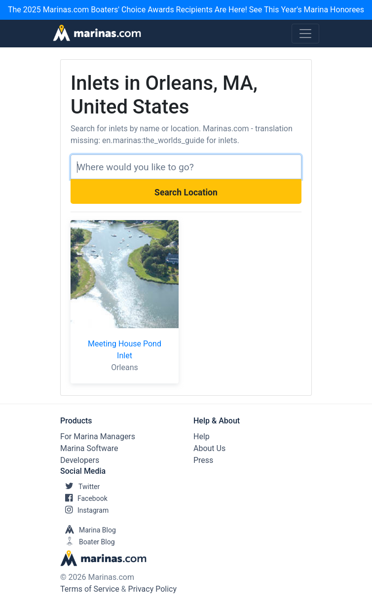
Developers (79, 460)
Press (203, 460)
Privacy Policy (152, 589)
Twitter (80, 487)
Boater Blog (87, 542)
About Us (209, 448)
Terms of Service (89, 589)
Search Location (186, 192)
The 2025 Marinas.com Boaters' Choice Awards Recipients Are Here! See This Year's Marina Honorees (186, 9)
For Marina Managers (97, 436)
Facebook (84, 498)
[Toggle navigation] (305, 33)
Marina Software (89, 448)
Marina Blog (88, 530)
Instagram (84, 510)
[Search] (186, 166)
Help (201, 436)
